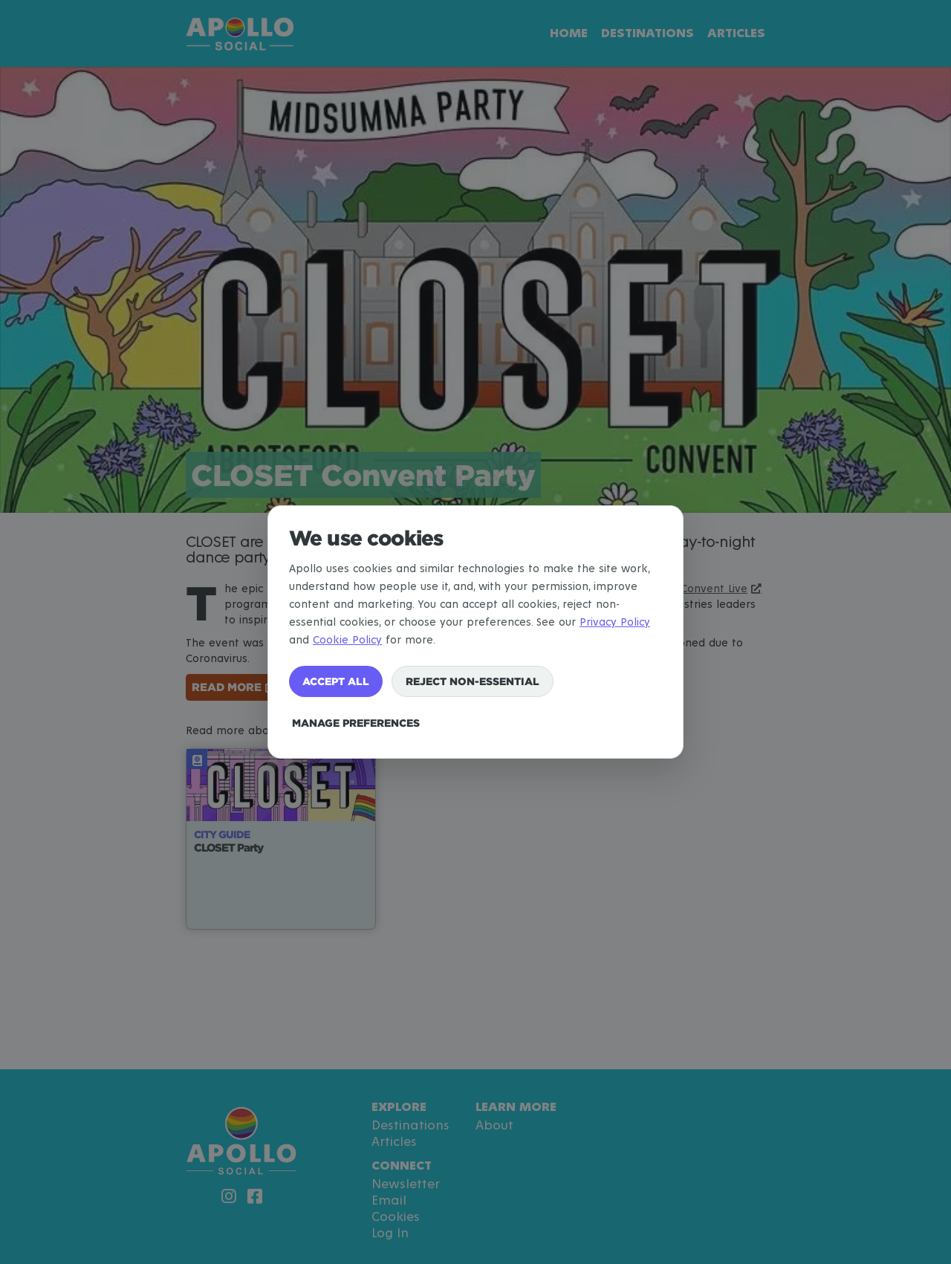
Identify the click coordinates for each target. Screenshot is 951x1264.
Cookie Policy (347, 640)
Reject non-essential (472, 681)
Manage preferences (356, 722)
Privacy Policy (615, 622)
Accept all (335, 681)
